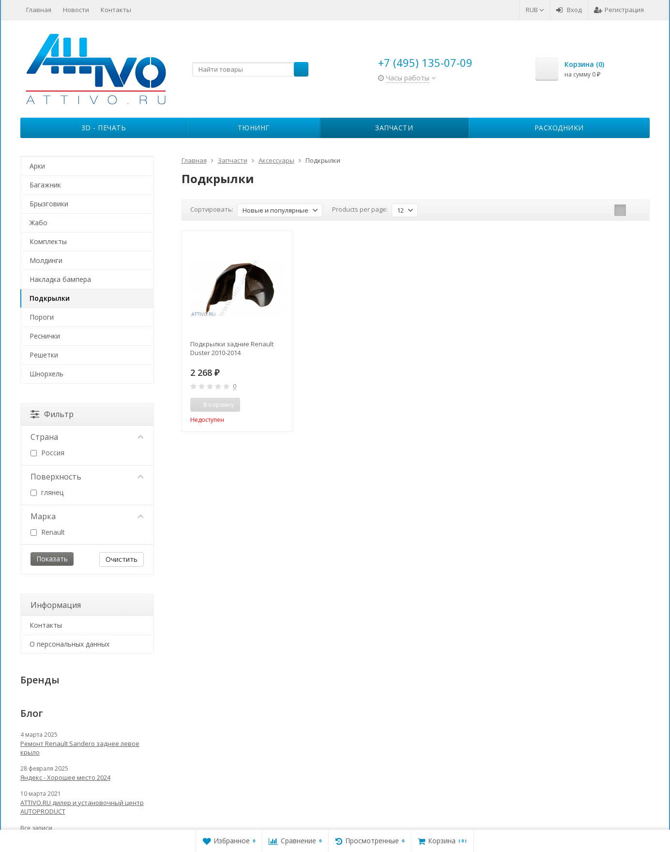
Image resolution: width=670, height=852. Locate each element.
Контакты (116, 9)
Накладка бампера (60, 279)
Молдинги (46, 260)
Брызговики (49, 203)
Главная (38, 9)
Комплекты (48, 241)
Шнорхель (46, 373)
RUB (535, 9)
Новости (76, 9)
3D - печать (103, 127)
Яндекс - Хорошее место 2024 (65, 777)
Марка (87, 516)
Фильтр (52, 414)
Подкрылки (50, 298)
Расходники (559, 127)
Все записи (36, 828)
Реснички (45, 336)
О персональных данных (69, 644)
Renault (47, 532)
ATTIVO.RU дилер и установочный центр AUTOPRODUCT (82, 807)
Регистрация (619, 9)
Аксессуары (276, 160)
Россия (47, 452)
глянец (46, 492)
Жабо (38, 222)
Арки (37, 165)
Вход (569, 9)
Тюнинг (254, 127)
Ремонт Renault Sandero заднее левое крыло (79, 748)
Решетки (44, 354)
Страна (87, 437)
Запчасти (394, 127)
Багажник (45, 184)
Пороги (42, 317)
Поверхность (87, 476)
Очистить (121, 559)
